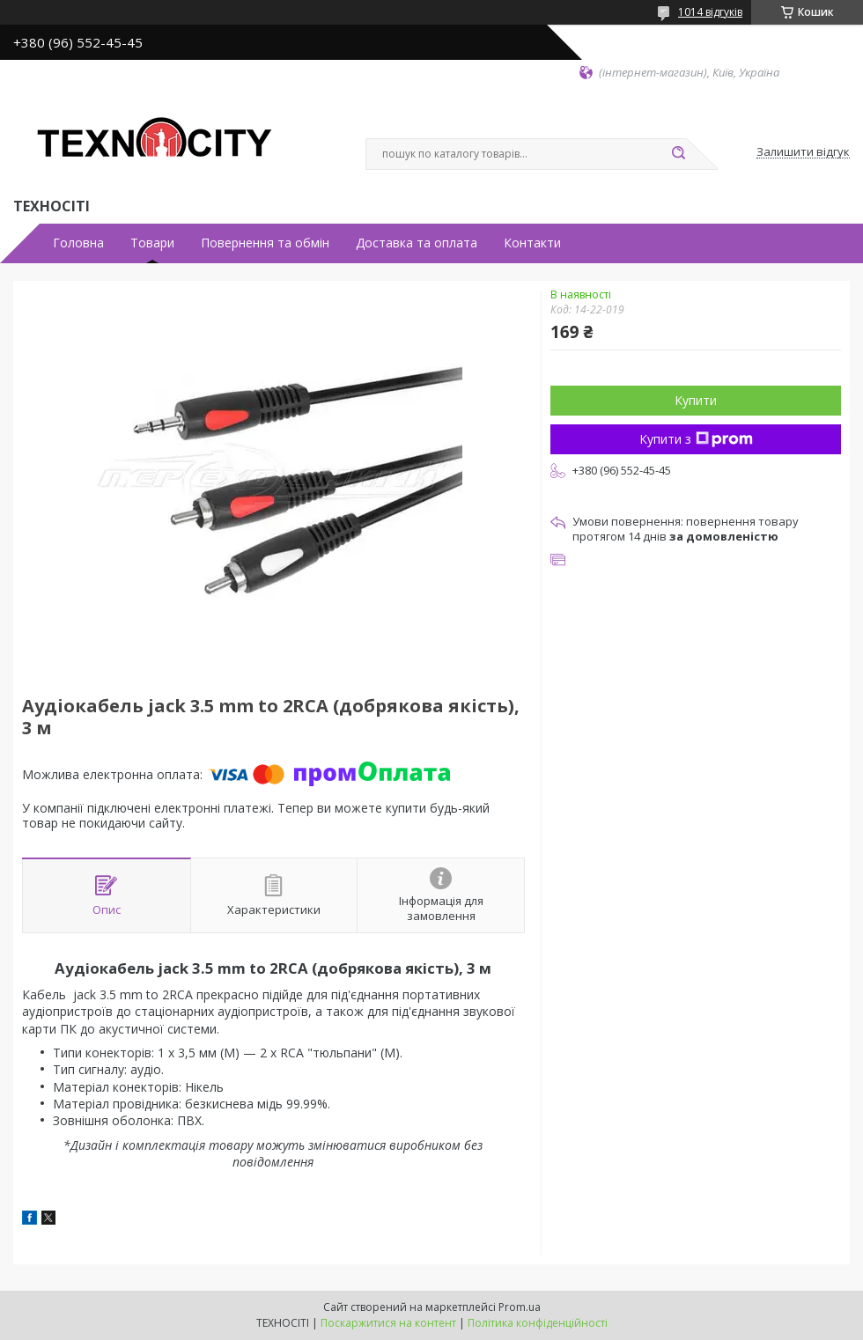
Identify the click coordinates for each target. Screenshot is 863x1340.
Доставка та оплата (416, 243)
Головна (78, 243)
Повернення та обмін (265, 243)
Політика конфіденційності (538, 1322)
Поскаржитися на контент (388, 1322)
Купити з (696, 439)
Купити (696, 400)
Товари (152, 243)
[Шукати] (678, 154)
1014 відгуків (710, 11)
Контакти (532, 243)
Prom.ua (519, 1307)
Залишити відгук (803, 152)
